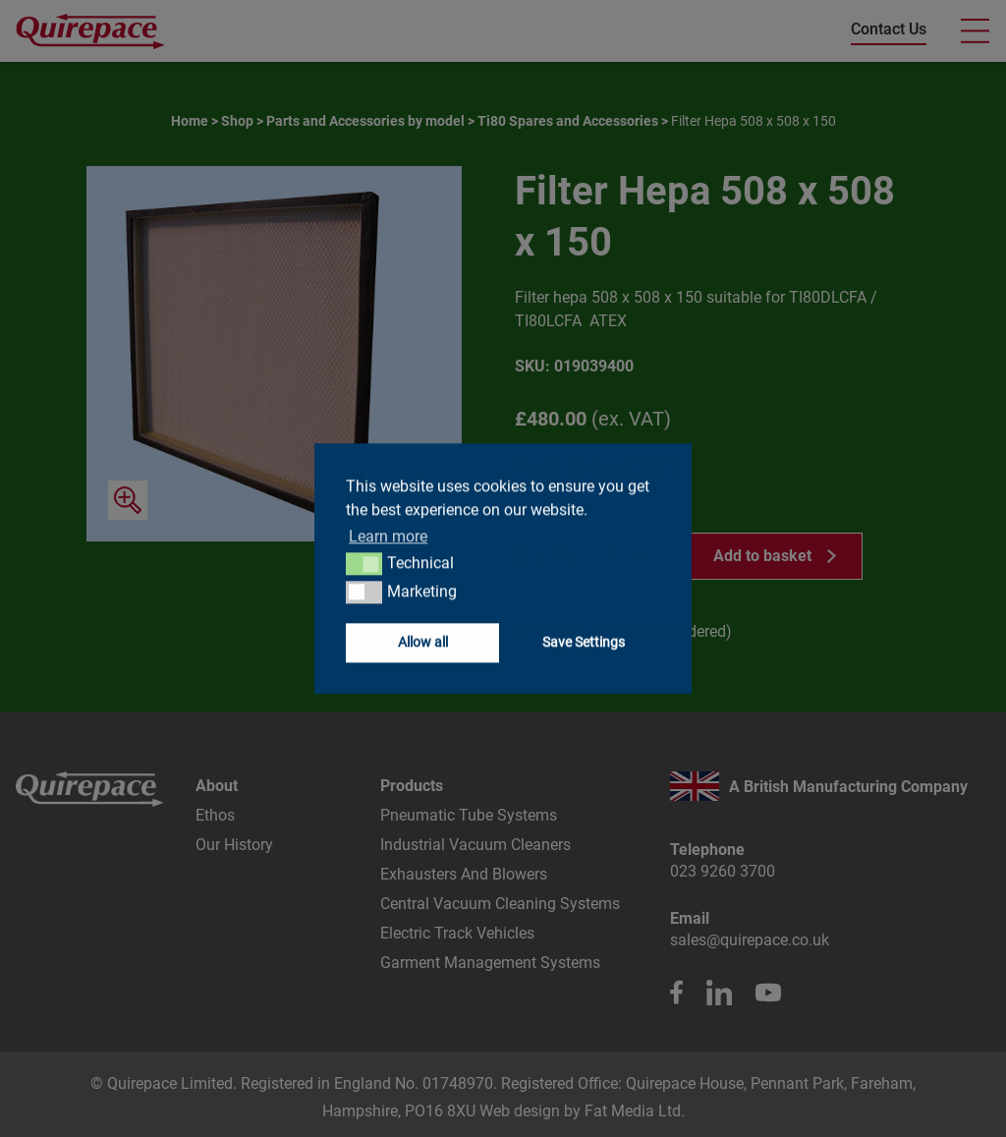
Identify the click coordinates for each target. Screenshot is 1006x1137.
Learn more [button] (388, 536)
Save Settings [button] (583, 642)
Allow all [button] (423, 642)
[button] (364, 564)
